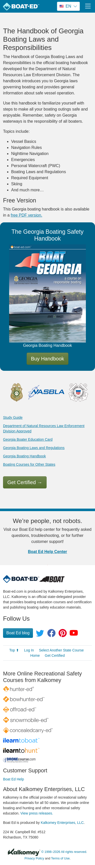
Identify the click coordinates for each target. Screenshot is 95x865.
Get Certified (24, 482)
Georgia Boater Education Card (27, 439)
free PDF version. (26, 215)
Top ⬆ (14, 650)
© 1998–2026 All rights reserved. (64, 852)
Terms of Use (60, 858)
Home (35, 655)
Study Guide (13, 417)
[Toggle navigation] (88, 6)
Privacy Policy (34, 858)
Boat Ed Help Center (47, 551)
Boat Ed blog (18, 633)
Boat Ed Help (13, 779)
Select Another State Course (61, 650)
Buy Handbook (47, 358)
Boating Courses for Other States (29, 464)
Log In (29, 650)
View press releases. (37, 813)
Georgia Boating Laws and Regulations (34, 448)
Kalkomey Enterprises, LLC (62, 823)
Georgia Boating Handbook (24, 456)
